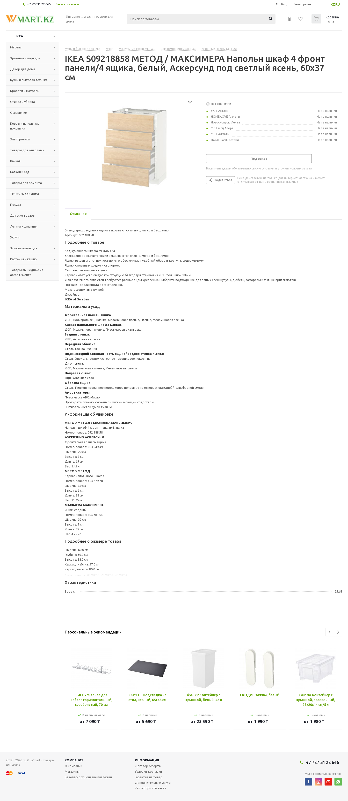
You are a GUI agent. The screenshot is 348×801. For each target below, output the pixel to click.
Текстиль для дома (24, 193)
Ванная (15, 161)
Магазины (72, 771)
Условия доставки (148, 771)
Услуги (15, 237)
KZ (333, 4)
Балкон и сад (19, 172)
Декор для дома (22, 69)
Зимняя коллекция (23, 248)
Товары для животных (27, 150)
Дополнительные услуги (153, 782)
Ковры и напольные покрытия (24, 126)
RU (338, 4)
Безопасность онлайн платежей (88, 777)
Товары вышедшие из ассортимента (26, 272)
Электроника (20, 139)
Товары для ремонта (26, 182)
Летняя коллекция (23, 226)
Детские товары (22, 215)
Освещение (18, 112)
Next (338, 632)
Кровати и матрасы (24, 90)
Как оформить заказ (150, 788)
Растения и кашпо (23, 259)
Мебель (16, 47)
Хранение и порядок (25, 58)
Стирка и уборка (22, 101)
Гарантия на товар (148, 777)
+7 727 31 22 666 (39, 4)
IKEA (19, 36)
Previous (330, 632)
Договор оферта (148, 766)
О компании (73, 766)
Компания (74, 760)
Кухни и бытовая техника (29, 80)
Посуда (15, 204)
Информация (147, 760)
